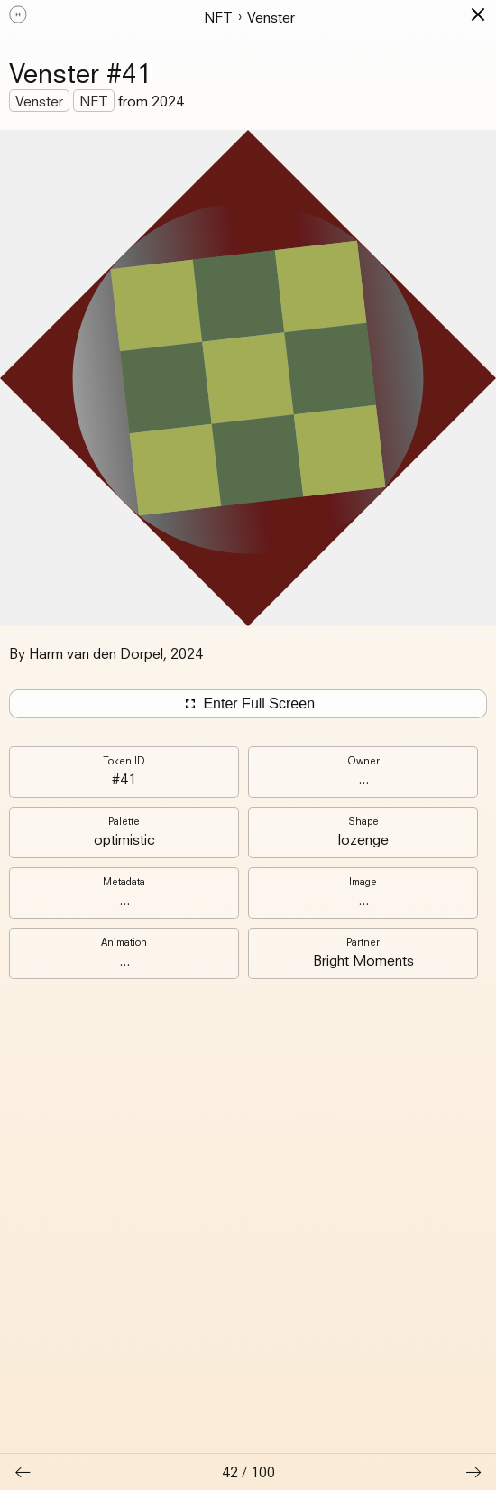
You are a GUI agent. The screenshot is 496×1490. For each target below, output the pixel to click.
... (363, 779)
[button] (478, 14)
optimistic (124, 839)
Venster (271, 17)
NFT (218, 17)
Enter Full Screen (248, 704)
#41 (124, 779)
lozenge (363, 839)
